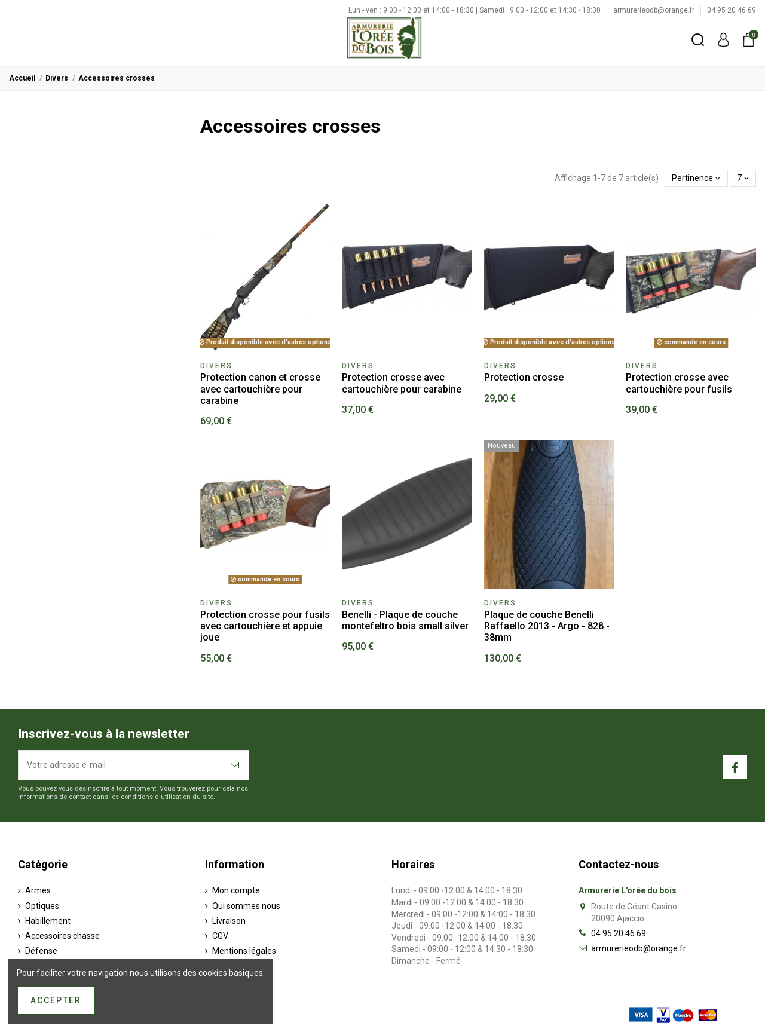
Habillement (48, 921)
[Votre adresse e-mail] (120, 765)
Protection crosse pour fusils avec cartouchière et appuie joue (265, 626)
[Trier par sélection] (696, 178)
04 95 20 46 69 (731, 10)
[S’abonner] (235, 765)
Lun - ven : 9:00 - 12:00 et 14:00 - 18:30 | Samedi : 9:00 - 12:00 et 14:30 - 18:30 (475, 10)
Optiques (42, 906)
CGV (220, 936)
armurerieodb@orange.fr (654, 10)
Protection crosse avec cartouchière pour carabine (401, 383)
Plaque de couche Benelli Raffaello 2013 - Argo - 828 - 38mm (547, 626)
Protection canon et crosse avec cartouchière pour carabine (260, 389)
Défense (41, 951)
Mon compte (236, 890)
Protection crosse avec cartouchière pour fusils (679, 383)
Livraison (229, 921)
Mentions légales (244, 951)
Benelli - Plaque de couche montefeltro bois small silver (405, 620)
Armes (38, 890)
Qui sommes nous (246, 906)
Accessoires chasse (62, 936)
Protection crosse (524, 377)
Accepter (55, 1000)
